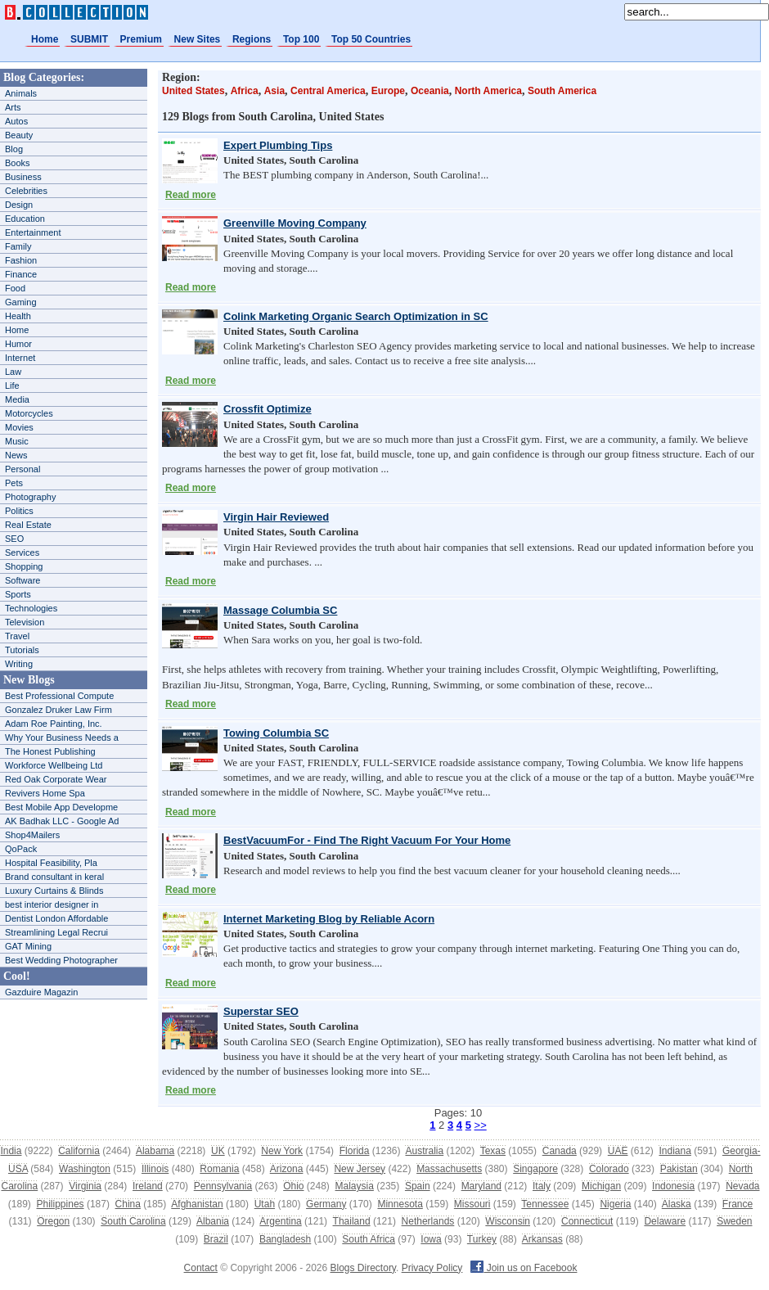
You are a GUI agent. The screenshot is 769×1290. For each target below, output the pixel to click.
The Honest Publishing (50, 751)
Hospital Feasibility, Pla (51, 863)
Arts (13, 107)
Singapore (535, 1169)
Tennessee (545, 1204)
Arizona (287, 1169)
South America (562, 91)
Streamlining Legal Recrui (56, 932)
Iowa (430, 1239)
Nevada (742, 1186)
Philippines (60, 1204)
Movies (19, 427)
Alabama (155, 1151)
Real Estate (28, 525)
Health (18, 316)
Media (17, 399)
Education (25, 218)
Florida (355, 1151)
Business (23, 177)
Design (19, 205)
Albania (212, 1221)
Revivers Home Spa (45, 793)
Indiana (674, 1151)
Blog (14, 149)
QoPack (21, 849)
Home (44, 39)
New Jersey (359, 1169)
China (128, 1204)
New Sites (197, 39)
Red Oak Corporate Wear (56, 779)
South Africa (368, 1239)
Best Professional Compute (59, 696)
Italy (542, 1186)
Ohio (293, 1186)
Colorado (609, 1169)
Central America (328, 91)
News (16, 455)
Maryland (481, 1186)
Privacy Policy (432, 1268)
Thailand (352, 1221)
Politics (19, 511)
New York (282, 1151)
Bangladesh (285, 1239)
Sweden (734, 1221)
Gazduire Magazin (41, 992)
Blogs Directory (363, 1268)
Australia (424, 1151)
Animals (21, 93)
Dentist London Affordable (56, 918)
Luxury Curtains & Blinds (54, 890)
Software (22, 580)
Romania (219, 1169)
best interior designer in (51, 904)
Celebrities (26, 191)
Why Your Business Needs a (62, 737)
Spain (417, 1186)
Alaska (676, 1204)
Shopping (24, 566)
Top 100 (301, 39)
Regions (251, 39)
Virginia (85, 1186)
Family (18, 246)
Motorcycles (29, 413)
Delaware (665, 1221)
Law (13, 372)
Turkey (482, 1239)
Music (17, 441)
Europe (388, 91)
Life (12, 385)
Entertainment (33, 232)
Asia (274, 91)
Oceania (430, 91)
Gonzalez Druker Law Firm (58, 710)
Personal (22, 469)
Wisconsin (507, 1221)
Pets (14, 483)
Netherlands (428, 1221)
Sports (18, 594)
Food (15, 288)
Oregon (53, 1221)
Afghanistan (197, 1204)
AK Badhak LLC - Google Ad (62, 821)
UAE (618, 1151)
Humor (18, 344)
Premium (141, 39)
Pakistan (679, 1169)
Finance (21, 274)
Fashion (21, 260)
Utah (264, 1204)
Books (17, 163)
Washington (84, 1169)
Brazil (216, 1239)
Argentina (280, 1221)
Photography (30, 497)
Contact (201, 1268)
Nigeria (615, 1204)
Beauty (19, 135)
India (10, 1151)
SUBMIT (89, 39)
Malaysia (354, 1186)
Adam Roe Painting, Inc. (53, 723)
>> (480, 1125)
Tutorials (22, 650)
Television (24, 622)
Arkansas (542, 1239)
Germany (326, 1204)
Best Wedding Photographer (61, 960)
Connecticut (587, 1221)
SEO (14, 539)
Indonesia (673, 1186)
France (737, 1204)
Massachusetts (449, 1169)
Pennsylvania (223, 1186)
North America (488, 91)
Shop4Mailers (32, 835)
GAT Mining (28, 946)
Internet (20, 358)
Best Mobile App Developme (61, 807)
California (79, 1151)
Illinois (155, 1169)
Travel (17, 636)
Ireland (148, 1186)
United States (193, 91)
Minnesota (399, 1204)
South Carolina (133, 1221)
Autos (16, 121)
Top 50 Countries (371, 39)
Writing (19, 664)
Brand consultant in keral (54, 877)
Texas (493, 1151)
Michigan (601, 1186)
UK (218, 1151)
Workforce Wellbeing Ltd (53, 765)
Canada (559, 1151)
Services (22, 552)
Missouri (472, 1204)
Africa (245, 91)
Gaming (21, 302)
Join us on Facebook (523, 1268)
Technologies (31, 608)
